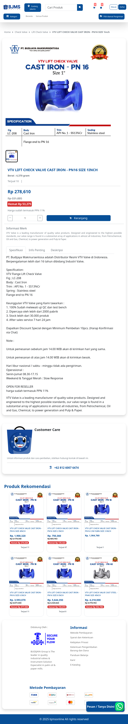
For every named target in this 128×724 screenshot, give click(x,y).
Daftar (122, 7)
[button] (12, 156)
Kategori (12, 16)
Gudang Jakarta (33, 7)
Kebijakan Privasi (79, 642)
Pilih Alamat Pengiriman (111, 16)
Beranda (29, 16)
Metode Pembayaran (81, 632)
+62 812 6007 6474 (64, 468)
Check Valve (21, 32)
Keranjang (78, 218)
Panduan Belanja (79, 655)
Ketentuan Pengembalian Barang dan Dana (83, 648)
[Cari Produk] (61, 7)
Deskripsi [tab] (57, 250)
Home (7, 32)
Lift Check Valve (39, 32)
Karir (72, 660)
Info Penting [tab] (37, 250)
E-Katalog (75, 664)
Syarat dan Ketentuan (81, 637)
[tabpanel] (60, 324)
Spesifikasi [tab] (16, 250)
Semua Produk (42, 16)
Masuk (113, 7)
